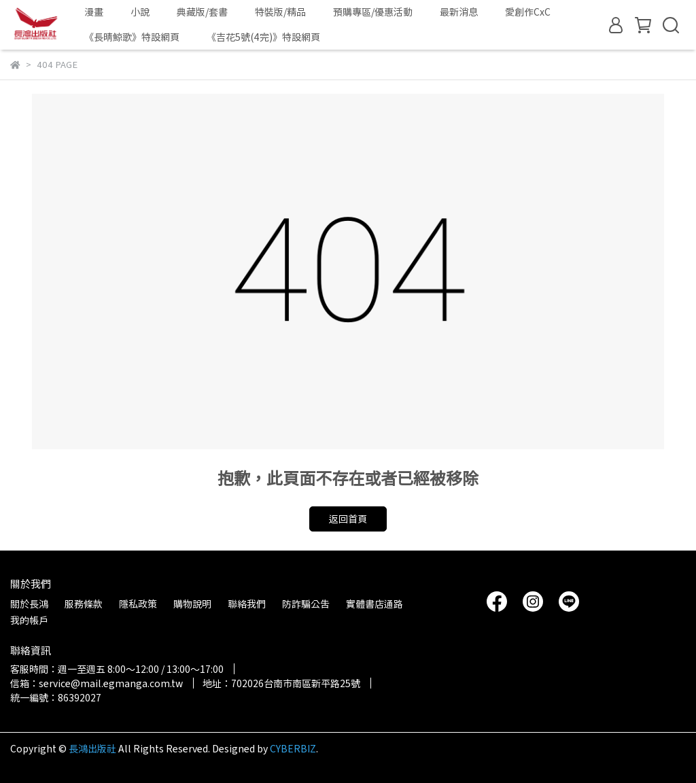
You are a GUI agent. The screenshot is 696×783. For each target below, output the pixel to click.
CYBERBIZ (293, 748)
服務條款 (84, 603)
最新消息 (459, 11)
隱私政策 (138, 603)
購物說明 (192, 603)
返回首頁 (348, 518)
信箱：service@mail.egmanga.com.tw (96, 683)
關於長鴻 (29, 603)
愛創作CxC (528, 11)
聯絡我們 (247, 603)
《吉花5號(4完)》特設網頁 (263, 37)
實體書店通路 (374, 603)
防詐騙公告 (306, 603)
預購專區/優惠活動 (373, 11)
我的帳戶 (29, 620)
